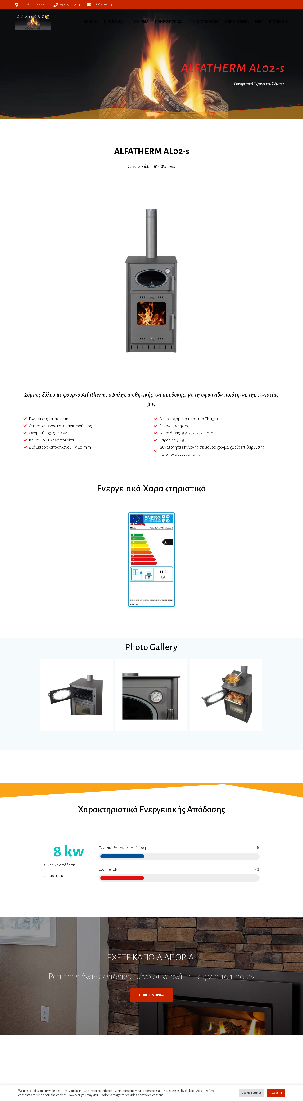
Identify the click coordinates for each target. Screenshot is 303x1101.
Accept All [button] (276, 1092)
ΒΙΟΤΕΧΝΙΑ (278, 21)
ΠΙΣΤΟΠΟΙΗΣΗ (205, 21)
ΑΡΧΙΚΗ (91, 21)
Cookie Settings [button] (252, 1092)
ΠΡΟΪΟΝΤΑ (113, 21)
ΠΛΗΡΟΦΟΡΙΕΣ (168, 21)
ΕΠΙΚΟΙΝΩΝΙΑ (236, 21)
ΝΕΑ (259, 21)
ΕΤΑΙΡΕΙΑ (141, 21)
